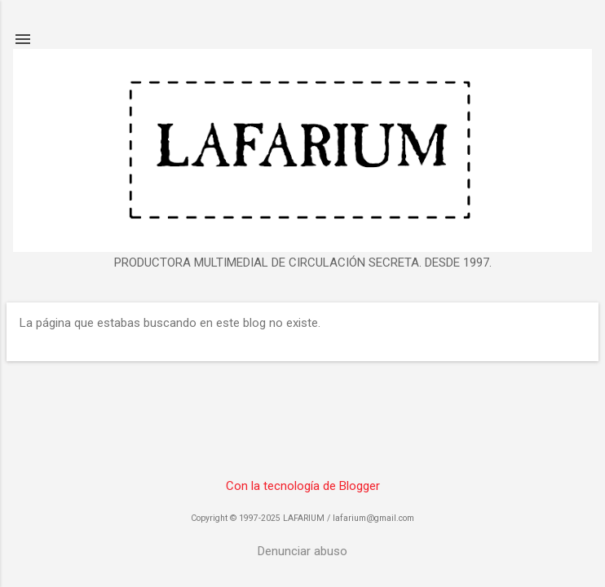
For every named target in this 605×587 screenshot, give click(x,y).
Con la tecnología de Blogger (303, 486)
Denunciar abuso (302, 551)
